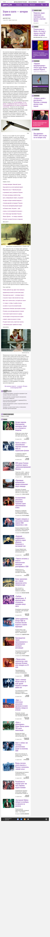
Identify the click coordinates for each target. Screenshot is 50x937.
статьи (5, 419)
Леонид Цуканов (27, 459)
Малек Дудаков (25, 550)
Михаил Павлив (25, 627)
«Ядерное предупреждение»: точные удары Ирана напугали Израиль (40, 66)
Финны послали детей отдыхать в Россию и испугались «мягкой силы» (22, 853)
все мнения (45, 37)
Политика (35, 86)
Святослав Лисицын (26, 788)
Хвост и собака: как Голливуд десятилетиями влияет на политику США (21, 833)
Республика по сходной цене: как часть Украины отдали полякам (21, 889)
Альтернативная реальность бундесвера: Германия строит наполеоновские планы (20, 520)
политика (36, 61)
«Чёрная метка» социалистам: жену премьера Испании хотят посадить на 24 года (22, 732)
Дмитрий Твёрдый (27, 667)
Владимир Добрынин (26, 745)
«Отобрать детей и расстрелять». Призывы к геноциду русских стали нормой (40, 102)
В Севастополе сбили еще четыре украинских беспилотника (40, 124)
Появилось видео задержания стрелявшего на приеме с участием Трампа (40, 17)
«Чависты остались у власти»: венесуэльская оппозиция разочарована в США (22, 597)
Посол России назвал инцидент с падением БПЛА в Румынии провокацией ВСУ (40, 54)
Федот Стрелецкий (26, 846)
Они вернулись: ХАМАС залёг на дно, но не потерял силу (40, 135)
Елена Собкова (25, 511)
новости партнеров (8, 414)
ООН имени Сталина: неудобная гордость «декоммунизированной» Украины (23, 466)
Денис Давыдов (27, 476)
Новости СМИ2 (5, 416)
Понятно (43, 924)
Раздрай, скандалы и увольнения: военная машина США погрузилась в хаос (22, 539)
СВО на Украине (32, 2)
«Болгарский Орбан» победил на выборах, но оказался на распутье (22, 907)
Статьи (25, 5)
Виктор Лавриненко (26, 589)
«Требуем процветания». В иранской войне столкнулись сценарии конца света (20, 653)
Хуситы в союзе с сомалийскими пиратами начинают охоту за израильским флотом (22, 446)
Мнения (32, 5)
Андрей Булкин (25, 686)
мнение (36, 27)
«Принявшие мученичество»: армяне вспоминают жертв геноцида (21, 500)
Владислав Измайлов (26, 826)
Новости (19, 5)
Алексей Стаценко (27, 900)
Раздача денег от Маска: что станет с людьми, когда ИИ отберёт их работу (40, 32)
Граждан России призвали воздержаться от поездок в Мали (40, 90)
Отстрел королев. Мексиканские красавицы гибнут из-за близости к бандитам (21, 426)
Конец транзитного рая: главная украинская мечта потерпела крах (21, 616)
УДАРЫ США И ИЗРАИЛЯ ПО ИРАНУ (40, 71)
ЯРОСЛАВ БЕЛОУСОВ (38, 37)
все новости (36, 23)
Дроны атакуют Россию (20, 2)
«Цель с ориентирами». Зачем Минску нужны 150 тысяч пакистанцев (22, 813)
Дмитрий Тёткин (6, 18)
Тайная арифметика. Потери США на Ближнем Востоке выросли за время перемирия (21, 675)
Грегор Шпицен (25, 532)
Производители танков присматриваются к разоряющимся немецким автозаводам (21, 695)
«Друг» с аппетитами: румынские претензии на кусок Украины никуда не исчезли (21, 774)
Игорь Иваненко (25, 918)
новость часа (37, 10)
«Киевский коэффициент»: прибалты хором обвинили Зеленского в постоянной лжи (20, 576)
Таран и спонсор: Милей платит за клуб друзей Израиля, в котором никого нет (21, 753)
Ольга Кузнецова (26, 439)
